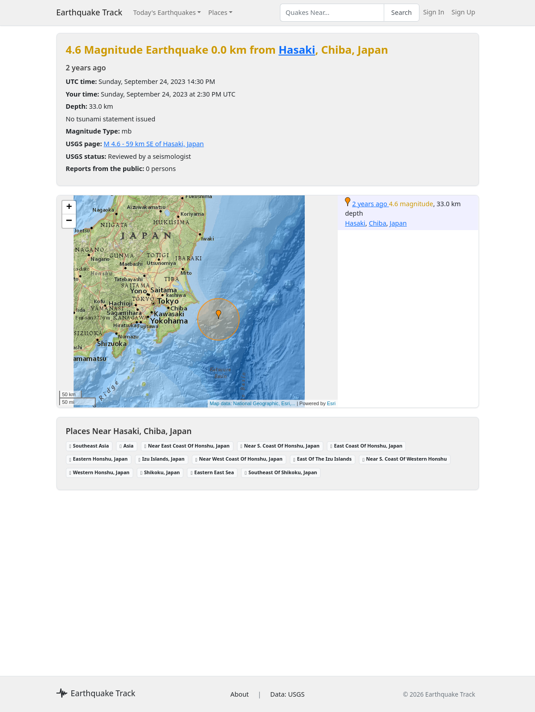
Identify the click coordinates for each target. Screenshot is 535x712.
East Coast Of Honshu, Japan (366, 445)
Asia (127, 445)
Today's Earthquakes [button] (164, 12)
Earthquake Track (89, 12)
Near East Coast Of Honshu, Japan (187, 445)
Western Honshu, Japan (100, 472)
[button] (218, 314)
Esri (331, 403)
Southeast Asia (89, 445)
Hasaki (297, 49)
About (239, 694)
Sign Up (463, 12)
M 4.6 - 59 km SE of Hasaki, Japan (154, 143)
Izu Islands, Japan (162, 458)
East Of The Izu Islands (322, 458)
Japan (398, 223)
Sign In (433, 12)
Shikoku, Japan (160, 472)
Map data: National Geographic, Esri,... (253, 403)
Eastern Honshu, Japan (99, 458)
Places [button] (217, 12)
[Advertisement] (267, 577)
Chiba (377, 223)
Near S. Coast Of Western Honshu (405, 458)
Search (401, 12)
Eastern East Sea (212, 472)
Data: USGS (287, 694)
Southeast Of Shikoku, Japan (281, 472)
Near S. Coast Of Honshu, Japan (280, 445)
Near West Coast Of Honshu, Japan (239, 458)
